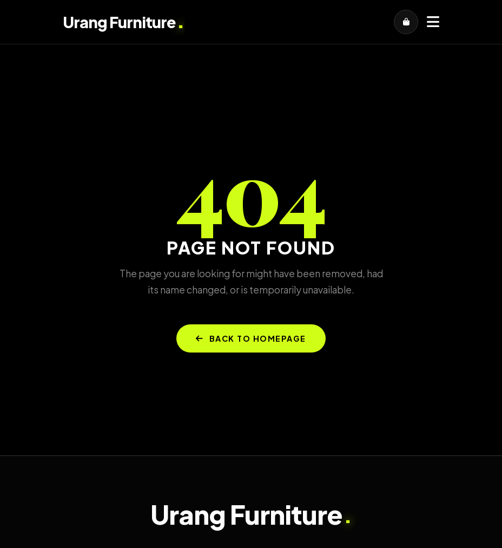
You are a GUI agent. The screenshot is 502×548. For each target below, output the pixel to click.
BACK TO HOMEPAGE (251, 338)
